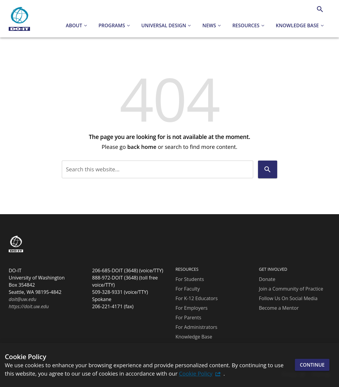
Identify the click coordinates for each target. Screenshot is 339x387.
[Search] (320, 9)
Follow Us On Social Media (288, 298)
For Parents (188, 317)
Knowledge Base (194, 336)
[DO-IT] (19, 18)
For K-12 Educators (197, 298)
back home (141, 146)
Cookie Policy (195, 373)
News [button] (209, 25)
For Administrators (196, 327)
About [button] (74, 25)
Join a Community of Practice (291, 288)
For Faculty (188, 288)
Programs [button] (111, 25)
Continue (312, 365)
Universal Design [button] (163, 25)
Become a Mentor (279, 308)
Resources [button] (246, 25)
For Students (190, 279)
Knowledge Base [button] (297, 25)
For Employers (192, 308)
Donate (267, 279)
